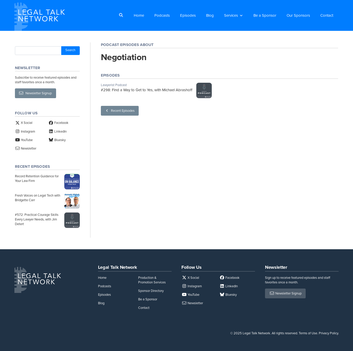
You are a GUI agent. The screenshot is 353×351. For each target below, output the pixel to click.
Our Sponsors (298, 15)
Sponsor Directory (151, 290)
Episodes (188, 15)
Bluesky (57, 139)
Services (231, 15)
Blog (210, 15)
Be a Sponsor (264, 15)
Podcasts (162, 15)
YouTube (24, 139)
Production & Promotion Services (152, 280)
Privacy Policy (328, 333)
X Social (23, 122)
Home (139, 15)
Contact (326, 15)
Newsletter (25, 148)
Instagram (25, 131)
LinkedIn (57, 131)
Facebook (58, 122)
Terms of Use (308, 333)
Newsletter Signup (35, 93)
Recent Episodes (119, 110)
